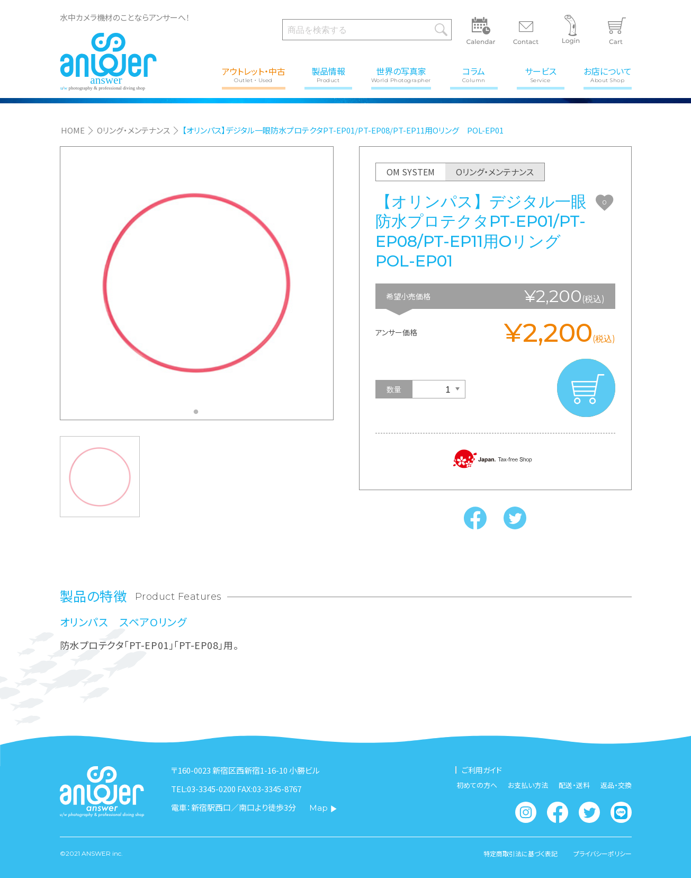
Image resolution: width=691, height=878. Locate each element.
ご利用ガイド (482, 770)
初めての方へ (476, 785)
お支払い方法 (528, 785)
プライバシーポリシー (602, 853)
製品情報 (328, 74)
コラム (474, 74)
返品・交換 (616, 785)
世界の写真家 (401, 74)
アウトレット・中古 (253, 74)
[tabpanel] (196, 283)
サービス (540, 74)
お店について (608, 74)
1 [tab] (199, 415)
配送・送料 (574, 785)
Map (323, 808)
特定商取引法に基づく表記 (520, 853)
